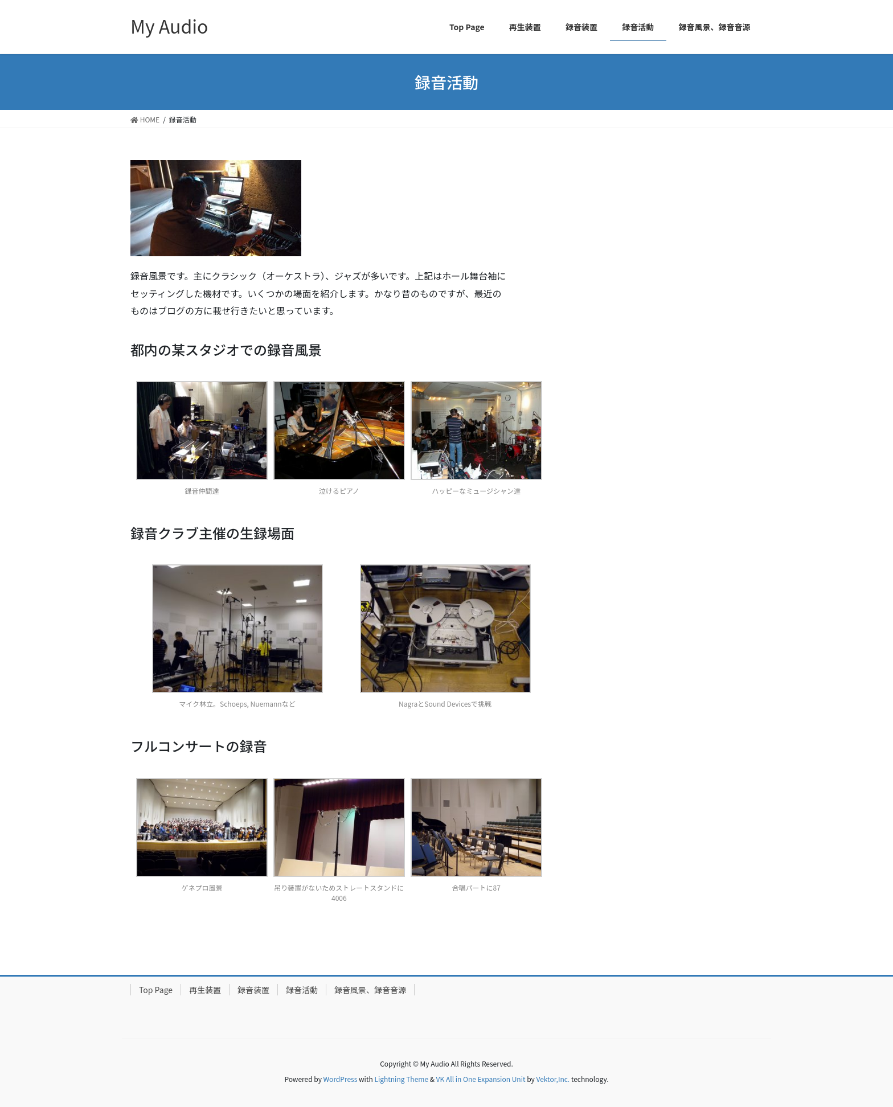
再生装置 (205, 989)
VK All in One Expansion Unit (481, 1079)
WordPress (340, 1079)
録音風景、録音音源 (370, 989)
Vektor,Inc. (553, 1079)
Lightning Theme (401, 1079)
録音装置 (253, 989)
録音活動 (302, 989)
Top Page (156, 989)
